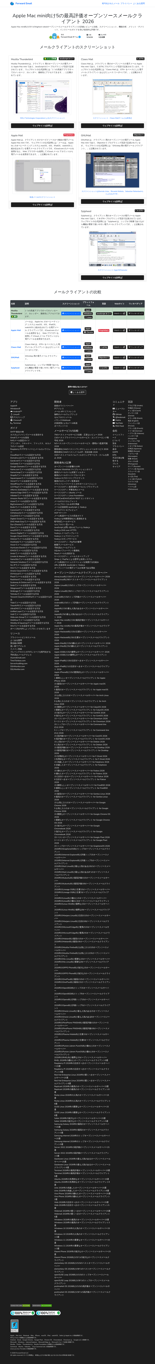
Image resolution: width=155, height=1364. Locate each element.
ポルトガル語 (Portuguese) (133, 462)
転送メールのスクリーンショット (42, 197)
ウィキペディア (135, 313)
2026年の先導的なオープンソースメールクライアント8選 (82, 1183)
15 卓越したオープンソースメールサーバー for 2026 (81, 762)
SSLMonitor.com (17, 669)
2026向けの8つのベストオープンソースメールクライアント (82, 1270)
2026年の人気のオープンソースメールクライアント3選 (81, 1235)
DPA (114, 455)
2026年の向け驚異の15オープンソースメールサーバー (81, 928)
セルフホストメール (63, 417)
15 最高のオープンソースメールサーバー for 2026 (79, 685)
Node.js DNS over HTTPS (65, 530)
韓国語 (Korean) (134, 451)
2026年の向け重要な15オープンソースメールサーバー (82, 959)
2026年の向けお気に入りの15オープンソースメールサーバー (81, 949)
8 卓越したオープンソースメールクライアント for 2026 (80, 766)
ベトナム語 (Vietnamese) (133, 488)
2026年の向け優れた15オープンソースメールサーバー (80, 898)
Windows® (15, 408)
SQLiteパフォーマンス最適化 (67, 550)
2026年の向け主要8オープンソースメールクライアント (82, 1041)
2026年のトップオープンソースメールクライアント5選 (82, 1143)
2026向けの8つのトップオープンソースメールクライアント (81, 1282)
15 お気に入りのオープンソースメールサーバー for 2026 (81, 697)
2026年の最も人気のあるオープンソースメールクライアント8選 (82, 1166)
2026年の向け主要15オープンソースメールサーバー (82, 889)
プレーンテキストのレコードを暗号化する (30, 652)
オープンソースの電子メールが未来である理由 (74, 568)
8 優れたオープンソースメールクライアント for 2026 (80, 773)
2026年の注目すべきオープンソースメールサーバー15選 (81, 1064)
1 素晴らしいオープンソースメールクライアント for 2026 (79, 679)
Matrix (116, 420)
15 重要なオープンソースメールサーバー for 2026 (80, 707)
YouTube (117, 423)
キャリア (116, 466)
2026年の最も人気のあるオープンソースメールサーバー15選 (82, 1160)
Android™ (16, 411)
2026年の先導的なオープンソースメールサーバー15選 (81, 1179)
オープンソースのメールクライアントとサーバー (81, 572)
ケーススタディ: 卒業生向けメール (69, 489)
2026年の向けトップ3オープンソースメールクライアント (82, 850)
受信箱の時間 (16, 643)
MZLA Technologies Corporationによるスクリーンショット (42, 118)
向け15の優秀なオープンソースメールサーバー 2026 (81, 652)
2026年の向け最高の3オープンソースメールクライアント (82, 983)
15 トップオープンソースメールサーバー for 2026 (80, 726)
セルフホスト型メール (64, 524)
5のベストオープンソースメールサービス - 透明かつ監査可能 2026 (81, 445)
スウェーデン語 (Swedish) (134, 472)
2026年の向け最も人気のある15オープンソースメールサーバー (81, 1012)
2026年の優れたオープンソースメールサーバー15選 (82, 1193)
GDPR (115, 452)
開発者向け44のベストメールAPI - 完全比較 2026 (76, 452)
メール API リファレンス (65, 411)
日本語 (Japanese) (134, 449)
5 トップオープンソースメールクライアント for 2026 (81, 731)
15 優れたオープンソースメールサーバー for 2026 (79, 770)
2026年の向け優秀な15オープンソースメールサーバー (81, 905)
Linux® (14, 414)
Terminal (15, 423)
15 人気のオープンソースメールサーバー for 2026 (79, 741)
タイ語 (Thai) (133, 476)
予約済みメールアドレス (21, 655)
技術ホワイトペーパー (64, 405)
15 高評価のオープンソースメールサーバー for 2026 (80, 736)
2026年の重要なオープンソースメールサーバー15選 (81, 1108)
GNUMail (15, 357)
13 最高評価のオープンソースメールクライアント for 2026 (81, 752)
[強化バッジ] (14, 1326)
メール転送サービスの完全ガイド (68, 515)
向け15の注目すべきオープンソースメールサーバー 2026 (81, 662)
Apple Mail (16, 330)
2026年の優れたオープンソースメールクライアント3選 (82, 1198)
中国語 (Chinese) (134, 408)
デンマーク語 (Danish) (133, 414)
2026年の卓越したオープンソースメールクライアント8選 (81, 1190)
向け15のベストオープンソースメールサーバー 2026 (82, 576)
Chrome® (16, 420)
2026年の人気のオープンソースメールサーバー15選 (81, 1096)
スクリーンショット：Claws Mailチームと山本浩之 (112, 118)
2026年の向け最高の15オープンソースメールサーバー (81, 938)
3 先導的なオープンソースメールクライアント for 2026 (82, 759)
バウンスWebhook (62, 420)
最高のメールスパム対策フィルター (69, 472)
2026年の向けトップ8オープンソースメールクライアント (81, 995)
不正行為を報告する (118, 459)
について (116, 440)
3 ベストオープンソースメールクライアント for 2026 (80, 841)
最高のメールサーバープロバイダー (69, 475)
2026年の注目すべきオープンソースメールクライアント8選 (81, 1070)
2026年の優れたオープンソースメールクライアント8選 (81, 1060)
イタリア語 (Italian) (135, 446)
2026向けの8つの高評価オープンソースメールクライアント (82, 1293)
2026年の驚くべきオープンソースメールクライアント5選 (82, 1215)
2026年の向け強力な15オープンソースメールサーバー (81, 969)
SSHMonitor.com (17, 666)
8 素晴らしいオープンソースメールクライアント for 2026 (81, 789)
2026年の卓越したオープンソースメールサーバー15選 (80, 1187)
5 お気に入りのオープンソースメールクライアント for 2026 (81, 810)
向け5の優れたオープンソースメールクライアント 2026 (81, 647)
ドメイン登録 (16, 649)
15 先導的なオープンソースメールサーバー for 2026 (80, 756)
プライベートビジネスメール (22, 637)
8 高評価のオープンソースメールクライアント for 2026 (82, 739)
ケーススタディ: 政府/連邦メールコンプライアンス (76, 487)
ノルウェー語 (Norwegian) (133, 455)
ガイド (14, 428)
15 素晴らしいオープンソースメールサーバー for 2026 (82, 785)
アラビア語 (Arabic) (135, 405)
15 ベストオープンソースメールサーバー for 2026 (81, 718)
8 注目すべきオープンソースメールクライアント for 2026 (80, 781)
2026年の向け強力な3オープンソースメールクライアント (82, 975)
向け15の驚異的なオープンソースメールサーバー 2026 (81, 673)
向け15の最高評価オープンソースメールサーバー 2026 (81, 621)
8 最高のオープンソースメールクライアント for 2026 (81, 798)
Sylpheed (15, 368)
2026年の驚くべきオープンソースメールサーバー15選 (82, 1076)
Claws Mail (16, 347)
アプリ (14, 401)
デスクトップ (17, 417)
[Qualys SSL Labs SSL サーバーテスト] (20, 1305)
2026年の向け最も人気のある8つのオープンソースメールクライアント (81, 873)
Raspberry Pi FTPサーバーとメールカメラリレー (30, 450)
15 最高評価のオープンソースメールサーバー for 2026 (82, 747)
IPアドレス (59, 408)
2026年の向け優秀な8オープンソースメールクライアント (82, 911)
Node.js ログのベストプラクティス (69, 478)
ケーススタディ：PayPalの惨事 (67, 542)
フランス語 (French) (135, 428)
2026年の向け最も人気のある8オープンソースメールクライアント (82, 1018)
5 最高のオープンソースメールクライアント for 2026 (81, 691)
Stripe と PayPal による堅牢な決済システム (73, 559)
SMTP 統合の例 (17, 431)
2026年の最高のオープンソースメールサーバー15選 (81, 1086)
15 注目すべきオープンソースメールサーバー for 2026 (81, 776)
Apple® (13, 405)
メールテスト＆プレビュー (66, 510)
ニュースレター (118, 410)
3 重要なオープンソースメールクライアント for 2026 (81, 710)
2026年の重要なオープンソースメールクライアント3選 (81, 1247)
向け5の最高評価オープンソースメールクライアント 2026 (82, 627)
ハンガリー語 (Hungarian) (133, 437)
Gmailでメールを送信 (19, 437)
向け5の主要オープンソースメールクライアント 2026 (82, 639)
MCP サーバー (60, 513)
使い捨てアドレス (18, 646)
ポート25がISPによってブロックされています (30, 628)
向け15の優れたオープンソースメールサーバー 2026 (82, 643)
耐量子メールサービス (64, 544)
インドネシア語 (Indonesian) (134, 442)
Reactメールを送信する (64, 553)
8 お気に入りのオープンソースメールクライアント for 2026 (80, 702)
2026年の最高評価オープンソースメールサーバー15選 (82, 1170)
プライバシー (126, 3)
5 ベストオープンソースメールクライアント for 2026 (82, 721)
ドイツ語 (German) (135, 431)
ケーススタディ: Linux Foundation (69, 495)
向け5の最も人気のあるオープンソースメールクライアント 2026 (81, 616)
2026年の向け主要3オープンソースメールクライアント (81, 894)
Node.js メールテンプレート (66, 533)
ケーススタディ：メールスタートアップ (71, 556)
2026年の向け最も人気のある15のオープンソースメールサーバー (82, 868)
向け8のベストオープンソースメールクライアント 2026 (80, 581)
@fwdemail (118, 417)
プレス (115, 463)
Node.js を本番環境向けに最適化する (70, 518)
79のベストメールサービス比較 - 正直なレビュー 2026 (78, 434)
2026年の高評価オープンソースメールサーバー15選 (81, 1148)
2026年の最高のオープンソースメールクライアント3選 (81, 1131)
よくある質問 (139, 3)
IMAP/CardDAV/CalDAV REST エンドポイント (74, 498)
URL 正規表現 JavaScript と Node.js (69, 565)
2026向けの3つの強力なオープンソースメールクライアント (81, 1259)
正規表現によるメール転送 (66, 423)
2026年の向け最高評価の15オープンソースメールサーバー (81, 879)
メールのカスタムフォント (66, 501)
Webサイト (119, 313)
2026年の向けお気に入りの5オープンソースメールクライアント (82, 954)
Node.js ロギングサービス (65, 539)
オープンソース (61, 426)
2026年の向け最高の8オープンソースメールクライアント (81, 943)
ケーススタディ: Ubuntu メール (68, 492)
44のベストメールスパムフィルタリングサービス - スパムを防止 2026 (81, 456)
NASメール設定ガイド (20, 440)
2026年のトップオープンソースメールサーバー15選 (82, 1137)
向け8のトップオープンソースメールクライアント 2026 (81, 592)
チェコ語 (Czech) (134, 410)
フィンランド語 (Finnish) (134, 424)
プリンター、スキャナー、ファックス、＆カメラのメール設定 (30, 445)
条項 (114, 449)
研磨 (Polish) (132, 459)
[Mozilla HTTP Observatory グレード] (42, 1305)
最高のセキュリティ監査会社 (66, 481)
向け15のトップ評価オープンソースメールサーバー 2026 (80, 598)
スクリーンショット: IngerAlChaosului (112, 270)
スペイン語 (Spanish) (136, 469)
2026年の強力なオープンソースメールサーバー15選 (79, 1118)
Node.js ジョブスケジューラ (66, 536)
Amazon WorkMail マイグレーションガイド (73, 469)
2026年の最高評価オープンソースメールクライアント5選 (82, 1175)
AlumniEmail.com (17, 657)
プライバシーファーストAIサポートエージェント (75, 484)
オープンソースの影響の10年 (67, 466)
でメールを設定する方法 (25, 455)
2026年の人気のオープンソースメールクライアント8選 (82, 1102)
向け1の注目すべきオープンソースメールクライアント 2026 (81, 668)
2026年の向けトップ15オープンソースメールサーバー (81, 989)
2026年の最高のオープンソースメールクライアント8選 (81, 1091)
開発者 (58, 401)
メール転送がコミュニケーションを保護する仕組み (76, 562)
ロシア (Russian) (134, 466)
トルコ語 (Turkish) (135, 479)
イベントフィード (118, 436)
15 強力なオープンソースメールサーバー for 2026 (79, 712)
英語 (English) (133, 421)
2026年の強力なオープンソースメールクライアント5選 (81, 1121)
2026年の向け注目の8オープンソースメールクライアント (81, 923)
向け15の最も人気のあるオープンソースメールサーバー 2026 (81, 610)
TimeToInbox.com (18, 660)
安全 (114, 443)
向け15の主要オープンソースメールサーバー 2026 (80, 633)
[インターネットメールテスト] (48, 1313)
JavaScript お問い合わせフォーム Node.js (72, 527)
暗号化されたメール (111, 3)
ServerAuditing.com (18, 663)
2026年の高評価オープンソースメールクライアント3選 (81, 1154)
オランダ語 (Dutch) (135, 418)
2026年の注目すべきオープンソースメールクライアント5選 (81, 1206)
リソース (15, 633)
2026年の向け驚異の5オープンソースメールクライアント (82, 934)
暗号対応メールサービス (65, 521)
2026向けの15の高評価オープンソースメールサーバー (82, 1288)
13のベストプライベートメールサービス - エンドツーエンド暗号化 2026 (81, 439)
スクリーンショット (71, 313)
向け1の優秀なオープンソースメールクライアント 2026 (80, 656)
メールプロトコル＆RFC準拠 (66, 504)
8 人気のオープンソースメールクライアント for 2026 (80, 744)
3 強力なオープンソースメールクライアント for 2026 (78, 833)
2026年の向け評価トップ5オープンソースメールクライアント (82, 862)
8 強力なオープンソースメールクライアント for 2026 (81, 715)
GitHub (117, 414)
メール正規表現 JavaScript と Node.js (70, 507)
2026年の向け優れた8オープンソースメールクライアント (81, 901)
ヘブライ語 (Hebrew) (136, 433)
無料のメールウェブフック (66, 414)
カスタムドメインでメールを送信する (26, 434)
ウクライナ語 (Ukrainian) (133, 482)
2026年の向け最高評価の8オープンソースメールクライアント (82, 885)
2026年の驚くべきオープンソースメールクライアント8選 (82, 1082)
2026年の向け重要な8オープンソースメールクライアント (81, 963)
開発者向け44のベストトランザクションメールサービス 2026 (81, 449)
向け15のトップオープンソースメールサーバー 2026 (80, 587)
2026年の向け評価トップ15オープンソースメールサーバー (81, 856)
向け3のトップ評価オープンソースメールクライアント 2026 (81, 604)
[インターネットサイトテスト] (22, 1313)
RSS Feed (118, 426)
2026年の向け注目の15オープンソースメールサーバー (82, 917)
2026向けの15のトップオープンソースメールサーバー (81, 1276)
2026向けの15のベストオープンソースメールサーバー (82, 1264)
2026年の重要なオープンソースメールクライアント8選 (82, 1114)
